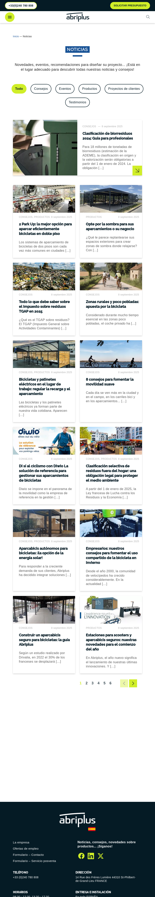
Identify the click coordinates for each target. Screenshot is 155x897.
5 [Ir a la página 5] (104, 683)
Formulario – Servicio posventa (34, 861)
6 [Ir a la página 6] (110, 683)
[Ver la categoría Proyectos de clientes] (124, 89)
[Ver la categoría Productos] (89, 89)
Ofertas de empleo (26, 848)
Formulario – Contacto (28, 854)
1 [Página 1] (80, 683)
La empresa (21, 842)
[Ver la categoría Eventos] (65, 89)
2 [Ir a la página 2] (86, 683)
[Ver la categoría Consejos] (40, 89)
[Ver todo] (19, 89)
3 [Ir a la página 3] (92, 683)
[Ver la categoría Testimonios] (77, 102)
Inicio (16, 36)
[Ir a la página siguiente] (133, 683)
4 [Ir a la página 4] (98, 683)
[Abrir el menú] (10, 17)
